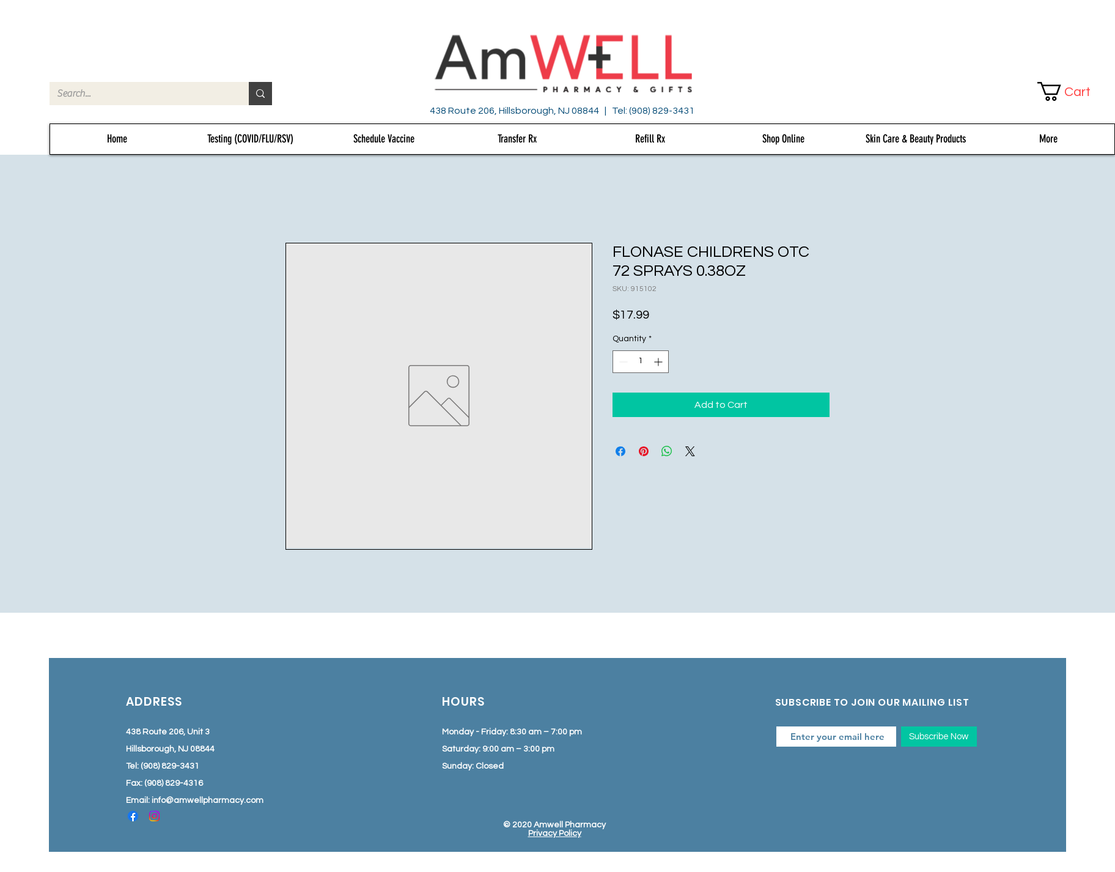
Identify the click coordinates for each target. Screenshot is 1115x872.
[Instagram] (154, 816)
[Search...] (140, 93)
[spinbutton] (641, 361)
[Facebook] (133, 816)
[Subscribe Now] (939, 736)
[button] (1074, 91)
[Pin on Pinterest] (643, 451)
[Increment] (659, 361)
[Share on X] (690, 451)
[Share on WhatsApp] (667, 451)
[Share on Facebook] (620, 451)
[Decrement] (622, 361)
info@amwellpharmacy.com (207, 800)
